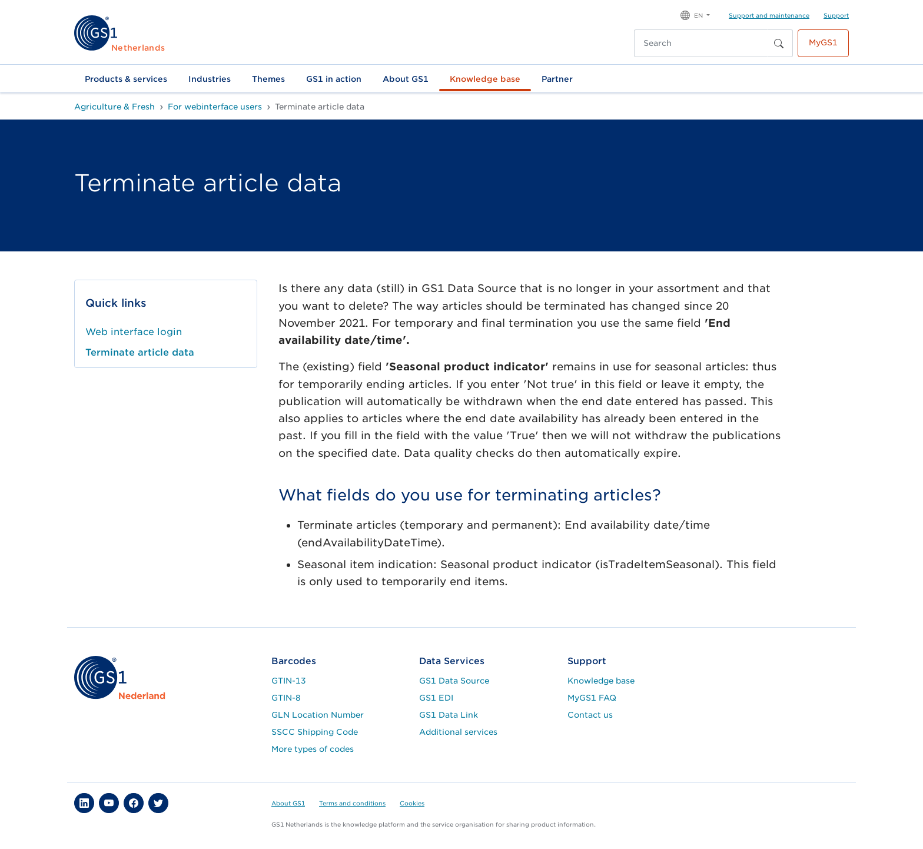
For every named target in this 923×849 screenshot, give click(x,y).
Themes (268, 79)
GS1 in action (333, 79)
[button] (695, 14)
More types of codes (312, 749)
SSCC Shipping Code (314, 732)
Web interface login (133, 331)
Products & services (126, 79)
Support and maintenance (769, 15)
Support (836, 15)
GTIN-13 (288, 680)
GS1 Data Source (454, 680)
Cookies (412, 803)
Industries (209, 79)
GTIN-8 (286, 697)
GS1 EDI (436, 697)
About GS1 (406, 79)
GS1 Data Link (448, 714)
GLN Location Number (317, 714)
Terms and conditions (352, 803)
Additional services (458, 732)
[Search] (701, 43)
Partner (557, 79)
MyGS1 (823, 42)
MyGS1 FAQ (591, 697)
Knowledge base (485, 79)
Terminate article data (139, 352)
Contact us (590, 714)
